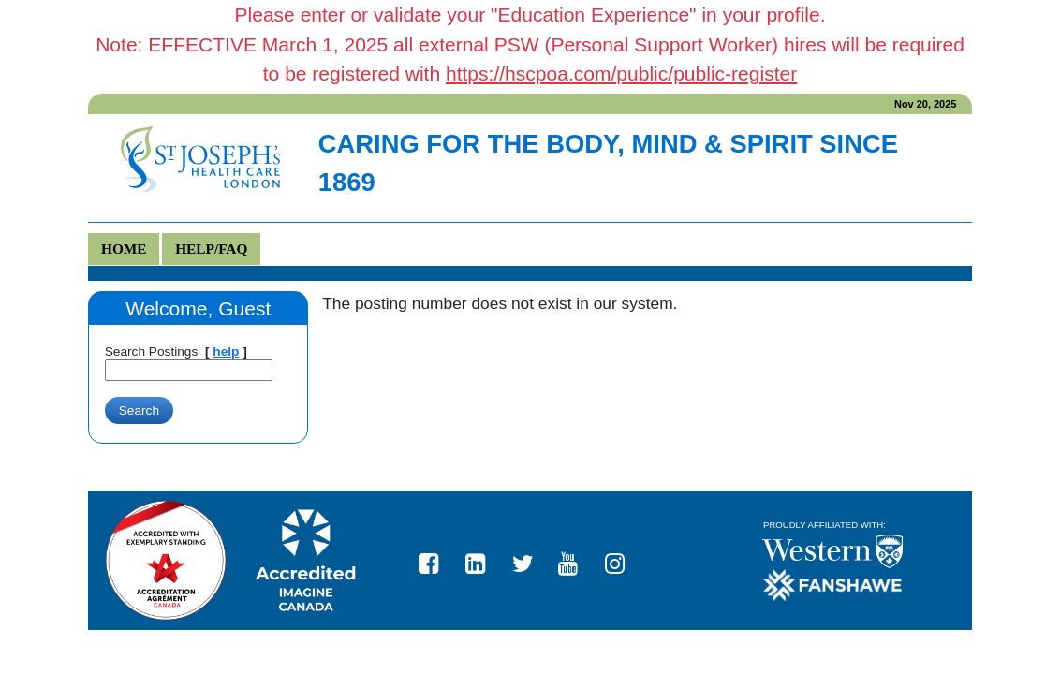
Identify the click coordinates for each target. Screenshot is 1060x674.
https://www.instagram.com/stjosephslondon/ (622, 559)
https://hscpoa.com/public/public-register (621, 73)
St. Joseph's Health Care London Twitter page (530, 559)
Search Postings (152, 351)
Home (124, 248)
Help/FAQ (211, 248)
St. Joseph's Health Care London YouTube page (576, 559)
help (226, 351)
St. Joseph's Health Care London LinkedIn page (483, 559)
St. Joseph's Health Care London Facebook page (436, 559)
